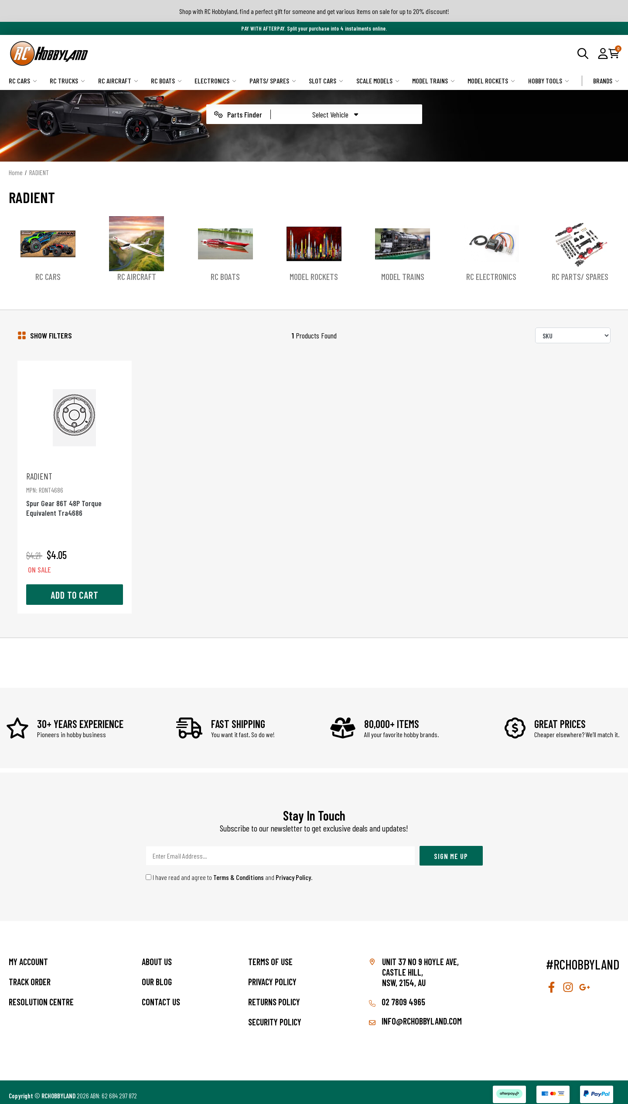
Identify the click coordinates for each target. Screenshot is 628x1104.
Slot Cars (326, 80)
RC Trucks (67, 80)
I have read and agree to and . (229, 870)
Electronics (215, 80)
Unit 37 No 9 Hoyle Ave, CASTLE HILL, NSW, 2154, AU (420, 965)
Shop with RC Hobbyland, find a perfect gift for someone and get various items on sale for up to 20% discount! (314, 11)
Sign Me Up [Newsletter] (451, 848)
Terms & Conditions (238, 870)
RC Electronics (491, 276)
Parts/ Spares (272, 80)
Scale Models (377, 80)
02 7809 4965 (397, 995)
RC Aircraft (118, 80)
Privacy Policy (293, 870)
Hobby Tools (548, 80)
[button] (602, 53)
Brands (606, 80)
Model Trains (433, 80)
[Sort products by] (573, 335)
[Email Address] (280, 849)
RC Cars (23, 80)
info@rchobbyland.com (415, 1014)
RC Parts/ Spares (580, 276)
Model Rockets (491, 80)
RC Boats (166, 80)
